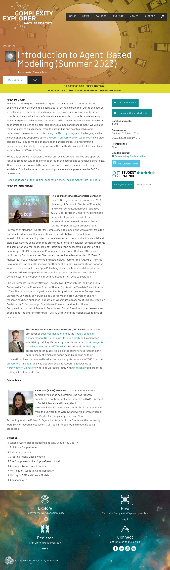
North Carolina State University (62, 338)
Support (149, 16)
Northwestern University (56, 137)
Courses (101, 16)
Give (125, 508)
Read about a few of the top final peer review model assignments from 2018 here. (54, 180)
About (134, 16)
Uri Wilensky (82, 137)
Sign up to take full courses (45, 542)
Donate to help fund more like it (131, 156)
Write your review (123, 185)
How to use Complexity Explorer (134, 113)
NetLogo (63, 133)
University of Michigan (19, 363)
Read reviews (144, 185)
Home (72, 16)
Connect (125, 537)
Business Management (54, 333)
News (85, 16)
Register (162, 3)
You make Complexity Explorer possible (125, 513)
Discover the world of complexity (45, 513)
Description (15, 80)
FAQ (35, 80)
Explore (118, 16)
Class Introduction (127, 102)
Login (151, 3)
